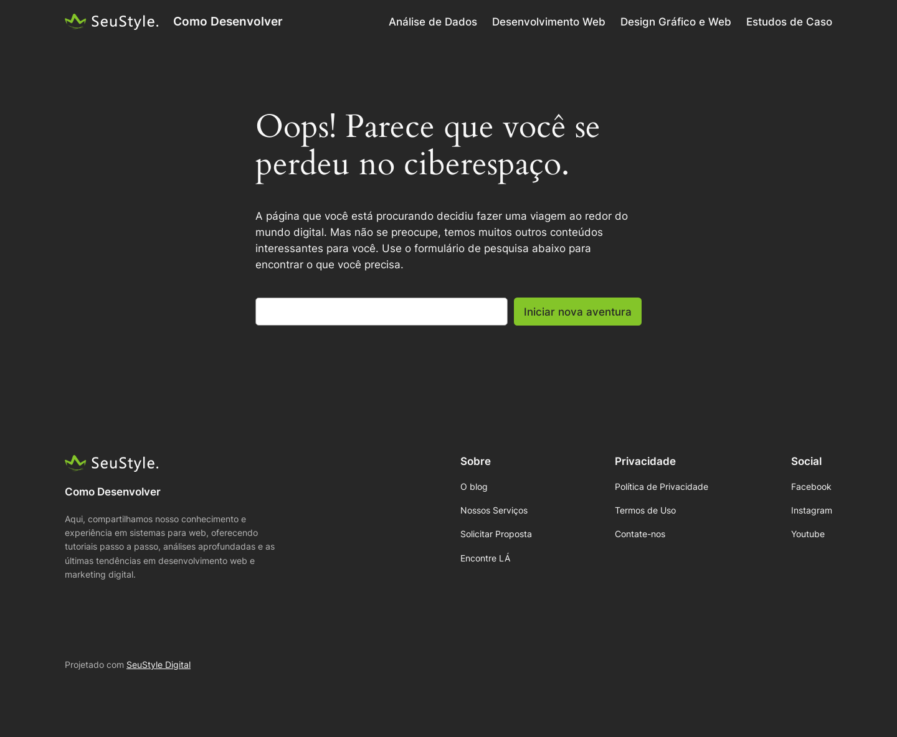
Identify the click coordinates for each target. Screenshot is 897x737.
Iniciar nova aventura (578, 312)
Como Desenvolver (228, 21)
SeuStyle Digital (158, 664)
